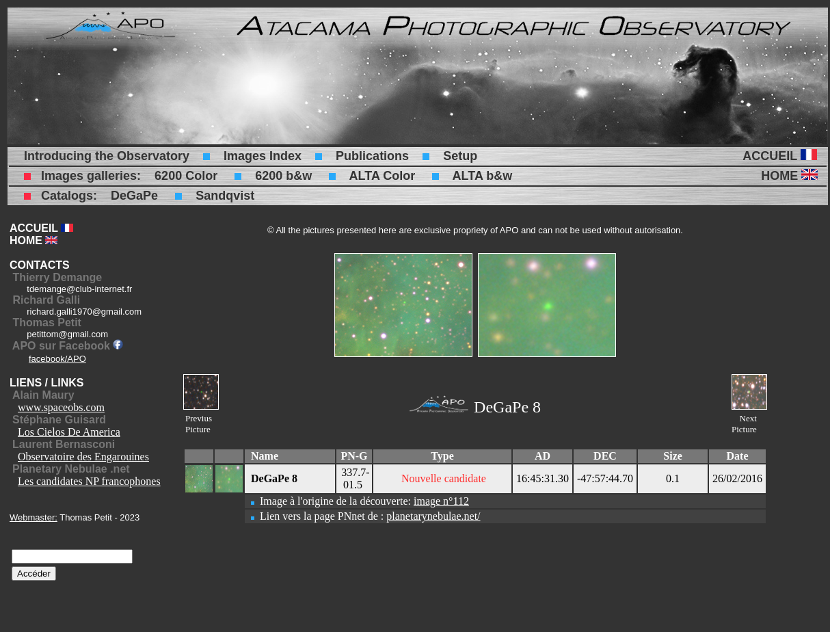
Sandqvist (225, 195)
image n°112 (441, 501)
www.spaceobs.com (61, 407)
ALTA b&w (483, 176)
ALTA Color (382, 176)
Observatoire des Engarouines (83, 456)
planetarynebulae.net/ (433, 516)
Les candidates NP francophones (89, 481)
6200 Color (186, 176)
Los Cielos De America (69, 432)
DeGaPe (134, 195)
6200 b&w (283, 176)
